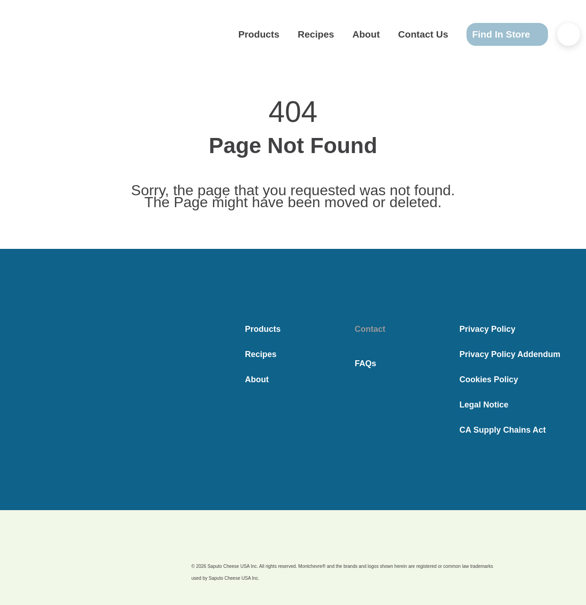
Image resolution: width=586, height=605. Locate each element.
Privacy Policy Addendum (510, 354)
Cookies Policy (489, 379)
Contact (370, 329)
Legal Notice (484, 404)
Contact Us (426, 34)
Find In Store (499, 34)
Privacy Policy (487, 329)
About (377, 34)
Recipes (334, 34)
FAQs (365, 363)
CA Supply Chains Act (503, 429)
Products (286, 34)
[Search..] (568, 34)
